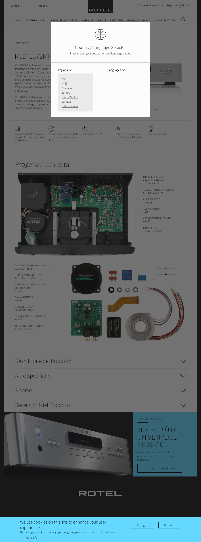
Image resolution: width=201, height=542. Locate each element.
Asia (64, 79)
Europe (66, 92)
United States (70, 97)
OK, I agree (142, 525)
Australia (67, 88)
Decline (168, 525)
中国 (64, 83)
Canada (66, 101)
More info (31, 537)
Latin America (70, 106)
